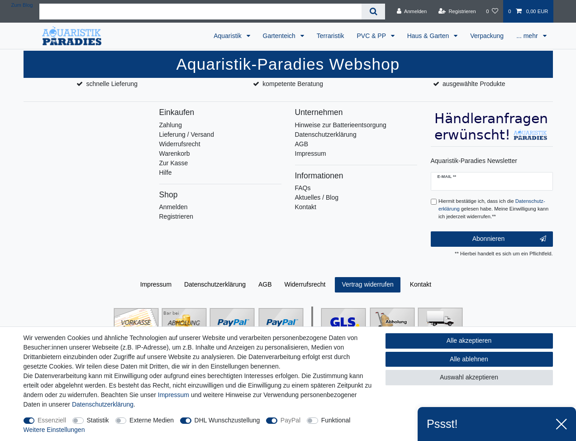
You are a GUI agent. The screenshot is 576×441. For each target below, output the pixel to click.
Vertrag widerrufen (367, 284)
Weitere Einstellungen (54, 429)
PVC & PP (372, 35)
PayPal (290, 420)
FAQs (303, 188)
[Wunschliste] (492, 11)
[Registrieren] (457, 11)
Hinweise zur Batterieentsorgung (340, 125)
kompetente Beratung (292, 83)
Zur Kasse (173, 163)
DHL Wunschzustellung (227, 420)
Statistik (98, 420)
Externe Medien (151, 420)
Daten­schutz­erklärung (215, 284)
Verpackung (487, 35)
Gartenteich (280, 35)
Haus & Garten (429, 35)
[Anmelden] (412, 11)
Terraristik (330, 35)
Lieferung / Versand (186, 134)
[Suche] (373, 11)
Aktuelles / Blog (317, 197)
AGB (302, 144)
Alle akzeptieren (469, 340)
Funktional (336, 420)
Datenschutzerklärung (326, 134)
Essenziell (52, 420)
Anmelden (173, 207)
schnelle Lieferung (112, 83)
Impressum (310, 153)
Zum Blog (22, 5)
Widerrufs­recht (304, 284)
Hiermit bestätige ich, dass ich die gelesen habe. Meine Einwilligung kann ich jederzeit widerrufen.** (493, 208)
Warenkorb (174, 153)
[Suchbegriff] (200, 11)
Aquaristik (228, 35)
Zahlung (170, 125)
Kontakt (305, 207)
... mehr (527, 35)
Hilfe (165, 172)
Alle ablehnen (469, 359)
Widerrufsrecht (179, 144)
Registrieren (176, 216)
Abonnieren (509, 239)
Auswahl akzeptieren (469, 377)
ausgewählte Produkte (474, 83)
